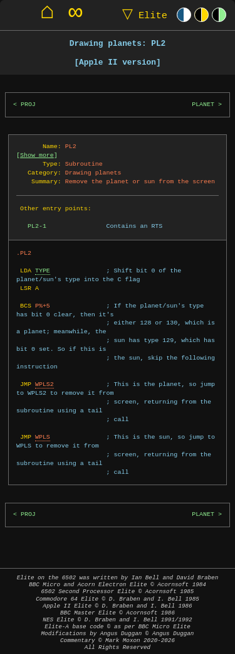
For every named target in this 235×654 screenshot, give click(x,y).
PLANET (203, 104)
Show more (37, 155)
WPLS (42, 436)
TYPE (42, 270)
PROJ (28, 104)
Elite (142, 14)
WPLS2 (44, 384)
